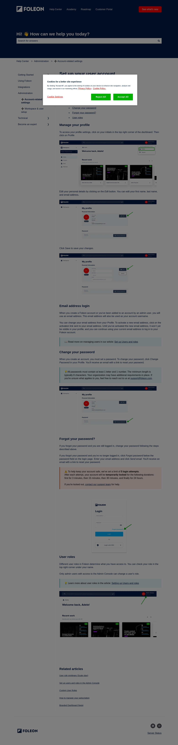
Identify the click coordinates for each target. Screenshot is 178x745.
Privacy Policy (84, 88)
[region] (90, 90)
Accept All (123, 97)
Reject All (101, 97)
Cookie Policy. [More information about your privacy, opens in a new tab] (99, 88)
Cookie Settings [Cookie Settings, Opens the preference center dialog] (55, 97)
